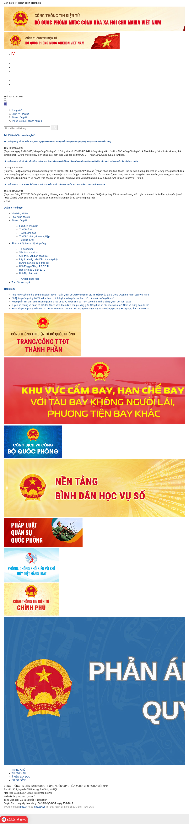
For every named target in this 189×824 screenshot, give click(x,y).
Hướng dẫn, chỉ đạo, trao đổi (34, 263)
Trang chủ (17, 110)
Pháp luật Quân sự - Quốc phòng (29, 243)
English (16, 90)
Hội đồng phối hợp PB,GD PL (34, 266)
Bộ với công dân (20, 117)
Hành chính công (22, 75)
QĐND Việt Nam (20, 63)
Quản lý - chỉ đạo (22, 71)
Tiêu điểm (9, 289)
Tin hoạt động (26, 249)
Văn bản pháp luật (28, 252)
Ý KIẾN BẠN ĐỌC (21, 776)
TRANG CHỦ (18, 769)
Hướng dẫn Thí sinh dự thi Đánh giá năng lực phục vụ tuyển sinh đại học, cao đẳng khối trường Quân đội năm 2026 (71, 301)
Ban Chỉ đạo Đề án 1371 (32, 269)
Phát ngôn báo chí (21, 217)
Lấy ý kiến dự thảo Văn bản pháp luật (38, 259)
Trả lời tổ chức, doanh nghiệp (27, 121)
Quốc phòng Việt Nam (24, 67)
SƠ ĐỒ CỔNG (19, 780)
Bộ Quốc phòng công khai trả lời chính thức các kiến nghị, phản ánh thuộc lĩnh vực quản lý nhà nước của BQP (54, 184)
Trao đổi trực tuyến (21, 282)
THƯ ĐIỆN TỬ (19, 773)
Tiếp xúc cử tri (26, 240)
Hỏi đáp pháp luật (28, 273)
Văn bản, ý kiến (20, 213)
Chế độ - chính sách (24, 80)
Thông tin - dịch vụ (23, 84)
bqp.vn (23, 806)
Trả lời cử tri (25, 229)
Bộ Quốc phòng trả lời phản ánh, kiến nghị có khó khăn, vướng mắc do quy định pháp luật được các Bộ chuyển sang (57, 141)
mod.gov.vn (39, 806)
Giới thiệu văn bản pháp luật (33, 256)
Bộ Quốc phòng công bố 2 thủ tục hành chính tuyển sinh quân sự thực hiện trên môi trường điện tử (63, 298)
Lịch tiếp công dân (28, 226)
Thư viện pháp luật (29, 279)
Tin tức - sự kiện (21, 58)
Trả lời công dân (27, 233)
